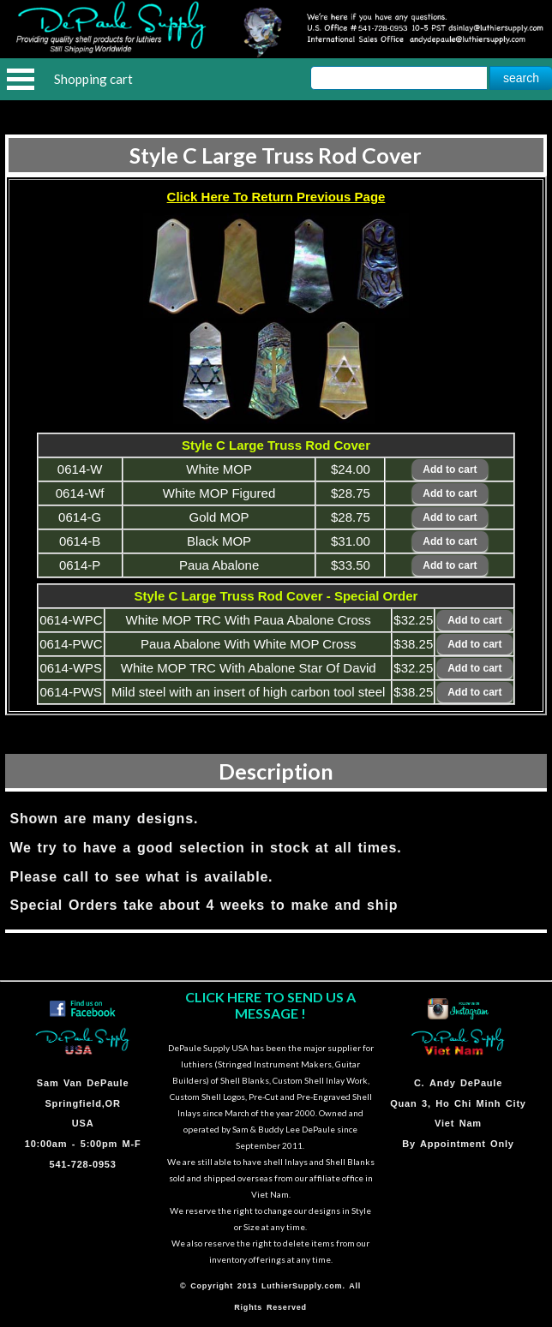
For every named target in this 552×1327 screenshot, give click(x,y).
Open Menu (20, 79)
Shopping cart (93, 79)
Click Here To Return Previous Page (276, 196)
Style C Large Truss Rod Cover (275, 155)
